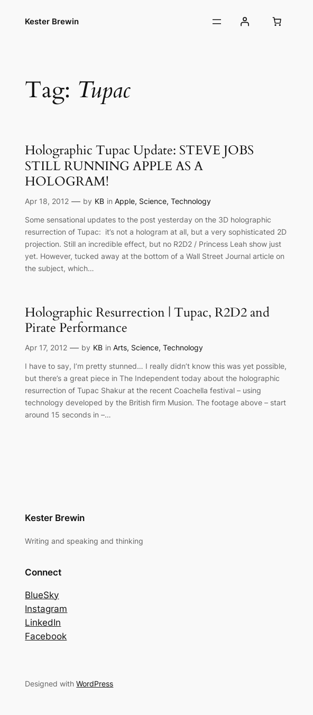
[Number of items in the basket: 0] (277, 22)
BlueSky (42, 595)
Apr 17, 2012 (46, 347)
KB (99, 201)
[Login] (245, 22)
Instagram (46, 608)
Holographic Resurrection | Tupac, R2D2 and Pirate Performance (147, 320)
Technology (191, 201)
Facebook (46, 636)
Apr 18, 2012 (47, 201)
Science (153, 201)
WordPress (94, 683)
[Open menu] (216, 21)
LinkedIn (43, 622)
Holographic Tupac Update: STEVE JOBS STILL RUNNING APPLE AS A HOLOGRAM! (139, 166)
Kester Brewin (52, 21)
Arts (120, 347)
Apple (125, 201)
